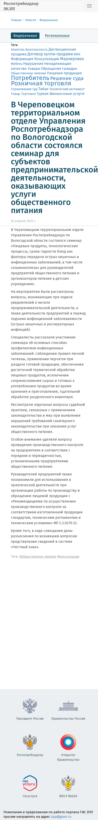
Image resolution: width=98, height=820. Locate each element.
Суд (34, 89)
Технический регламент (67, 89)
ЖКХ (77, 54)
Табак (43, 89)
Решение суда (66, 78)
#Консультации (68, 557)
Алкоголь (17, 50)
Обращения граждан (59, 68)
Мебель (16, 64)
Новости (30, 20)
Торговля (28, 94)
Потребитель (30, 78)
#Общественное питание (38, 557)
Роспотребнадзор (21, 5)
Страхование (21, 89)
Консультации (46, 58)
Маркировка (72, 58)
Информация (22, 59)
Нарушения (33, 63)
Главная (16, 20)
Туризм (43, 94)
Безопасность (36, 49)
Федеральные (48, 20)
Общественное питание (28, 73)
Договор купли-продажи (50, 54)
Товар (15, 94)
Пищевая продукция (64, 73)
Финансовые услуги (66, 94)
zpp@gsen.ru (61, 817)
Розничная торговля (41, 83)
